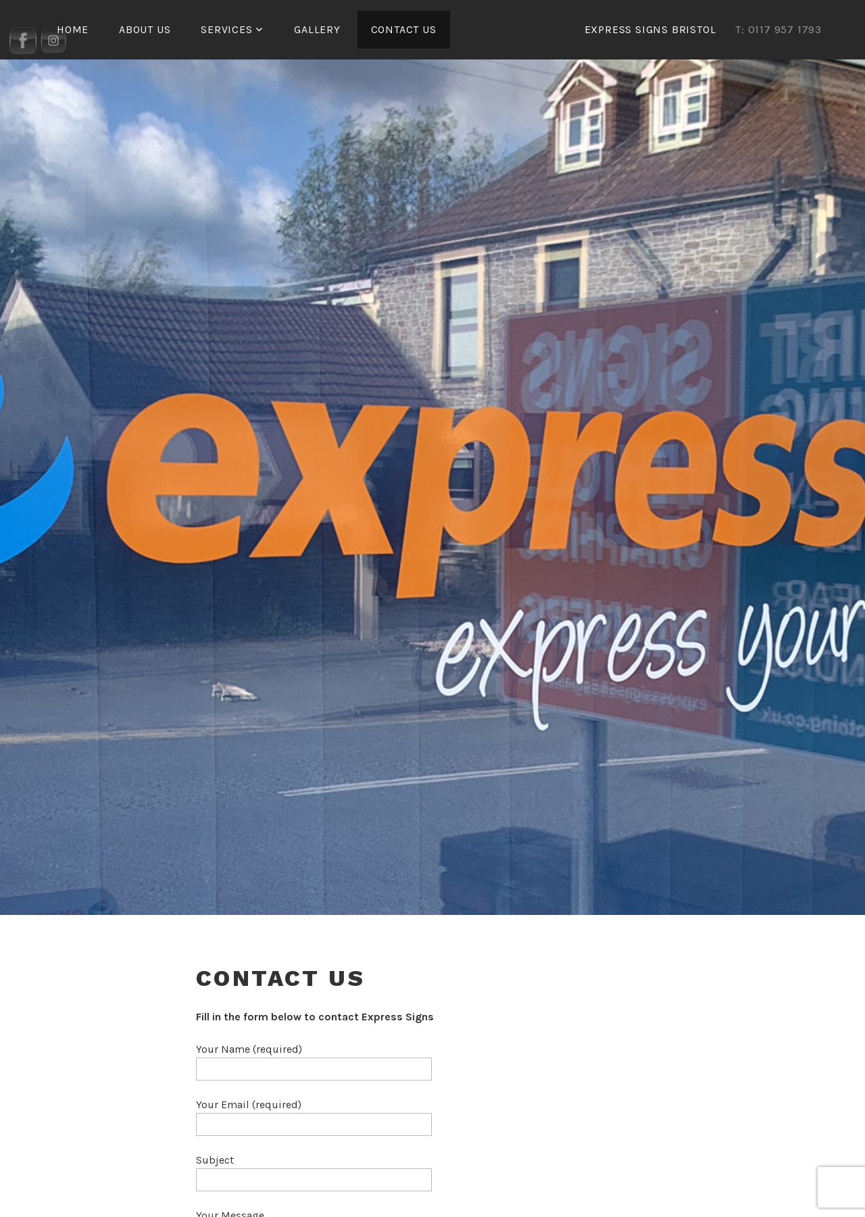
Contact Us (404, 29)
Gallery (317, 29)
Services (226, 29)
